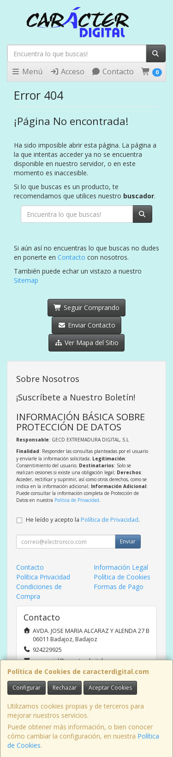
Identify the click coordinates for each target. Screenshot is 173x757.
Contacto (112, 71)
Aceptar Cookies (110, 687)
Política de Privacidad (76, 500)
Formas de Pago (118, 586)
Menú (26, 71)
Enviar (128, 541)
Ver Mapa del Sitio (86, 342)
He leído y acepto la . (83, 520)
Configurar (26, 687)
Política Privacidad (43, 576)
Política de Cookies (122, 576)
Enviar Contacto (86, 325)
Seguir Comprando (86, 307)
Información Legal (121, 567)
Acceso (67, 71)
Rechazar (65, 687)
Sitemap (26, 280)
